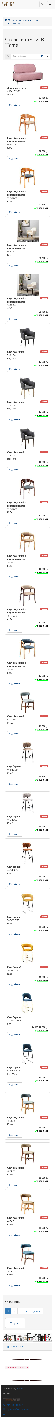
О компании (22, 1409)
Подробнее (14, 105)
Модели (15, 1323)
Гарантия (9, 1409)
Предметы (14, 1346)
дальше (36, 1311)
